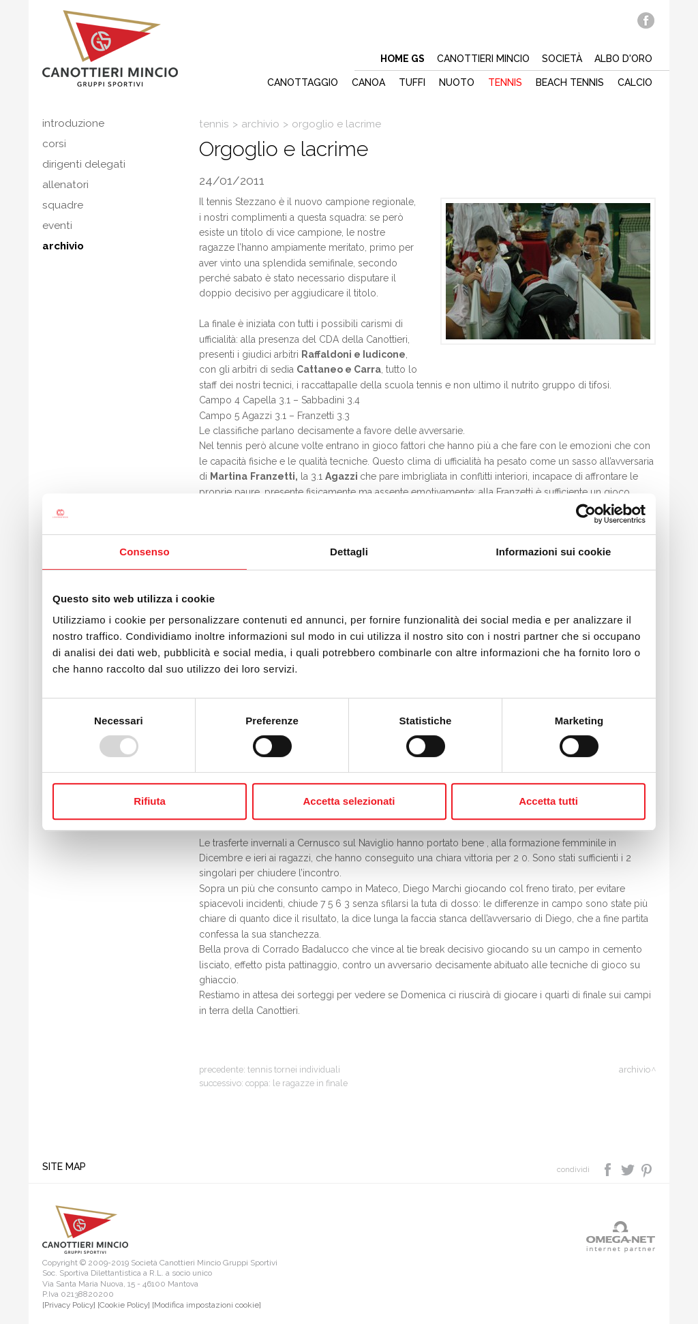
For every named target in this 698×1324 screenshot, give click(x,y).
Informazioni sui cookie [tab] (553, 551)
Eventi (57, 225)
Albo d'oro (623, 58)
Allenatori (65, 184)
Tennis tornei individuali (293, 1069)
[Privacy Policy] (68, 1305)
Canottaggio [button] (302, 82)
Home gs (402, 58)
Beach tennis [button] (570, 82)
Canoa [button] (368, 82)
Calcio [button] (635, 82)
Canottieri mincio (483, 58)
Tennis (214, 124)
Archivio (63, 246)
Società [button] (562, 58)
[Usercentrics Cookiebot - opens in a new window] (586, 514)
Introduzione (73, 123)
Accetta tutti (548, 801)
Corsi (54, 144)
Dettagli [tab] (349, 551)
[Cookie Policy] (123, 1305)
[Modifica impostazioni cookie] (206, 1305)
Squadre (62, 205)
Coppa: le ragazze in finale (296, 1083)
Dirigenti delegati (83, 164)
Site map (64, 1166)
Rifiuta (150, 801)
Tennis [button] (505, 82)
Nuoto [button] (456, 82)
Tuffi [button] (412, 82)
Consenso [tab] (144, 551)
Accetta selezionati (349, 801)
